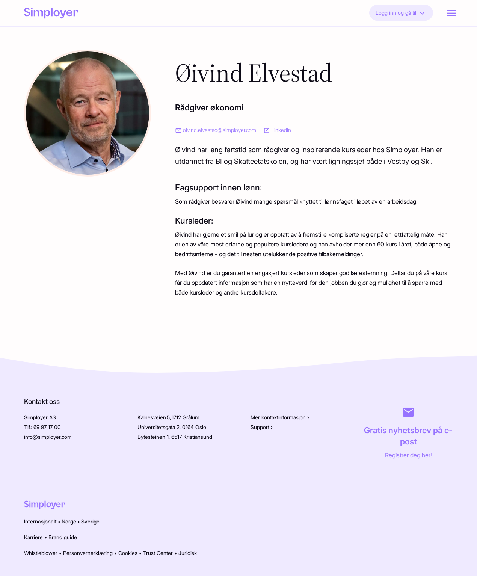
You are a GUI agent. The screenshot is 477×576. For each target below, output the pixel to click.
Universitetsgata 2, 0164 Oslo (171, 427)
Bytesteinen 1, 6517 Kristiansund (174, 437)
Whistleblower (40, 553)
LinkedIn (281, 130)
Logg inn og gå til (401, 13)
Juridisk (187, 553)
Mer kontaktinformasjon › (280, 417)
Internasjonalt (40, 521)
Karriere (33, 537)
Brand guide (62, 537)
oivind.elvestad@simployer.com (219, 130)
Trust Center (158, 553)
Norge (69, 521)
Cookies (127, 553)
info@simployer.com (48, 437)
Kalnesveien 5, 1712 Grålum (168, 417)
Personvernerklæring (88, 553)
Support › (262, 427)
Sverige (90, 521)
